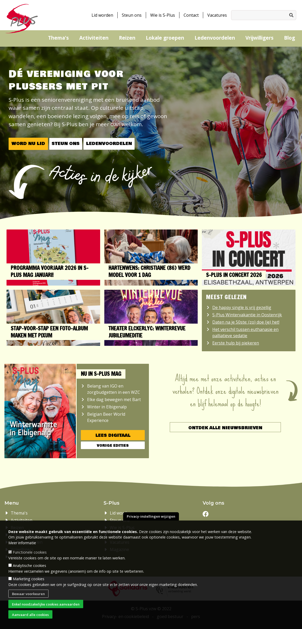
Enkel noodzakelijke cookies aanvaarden (46, 606)
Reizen (127, 37)
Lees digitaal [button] (112, 435)
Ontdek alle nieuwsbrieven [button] (225, 428)
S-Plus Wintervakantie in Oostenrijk (247, 315)
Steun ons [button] (66, 143)
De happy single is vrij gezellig (241, 307)
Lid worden (102, 15)
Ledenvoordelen (215, 37)
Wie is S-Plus (162, 15)
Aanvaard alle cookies (30, 616)
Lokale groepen (165, 37)
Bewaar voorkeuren (28, 595)
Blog (289, 37)
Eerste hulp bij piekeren (235, 343)
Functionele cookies (30, 554)
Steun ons (132, 15)
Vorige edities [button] (113, 445)
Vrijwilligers (259, 37)
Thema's (58, 37)
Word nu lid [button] (28, 143)
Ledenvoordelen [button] (109, 143)
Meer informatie (22, 544)
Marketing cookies (28, 580)
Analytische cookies (29, 567)
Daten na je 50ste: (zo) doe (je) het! (245, 322)
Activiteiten (93, 37)
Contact (191, 15)
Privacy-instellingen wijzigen (151, 518)
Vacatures (217, 15)
